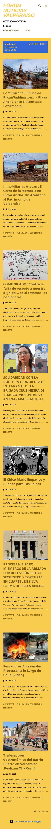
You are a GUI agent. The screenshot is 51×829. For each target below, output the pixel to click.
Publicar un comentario (30, 135)
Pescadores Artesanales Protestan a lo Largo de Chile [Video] (22, 670)
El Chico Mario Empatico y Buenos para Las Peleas (24, 481)
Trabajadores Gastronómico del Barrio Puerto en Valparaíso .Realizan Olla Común (23, 761)
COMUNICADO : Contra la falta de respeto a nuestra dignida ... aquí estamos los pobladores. (25, 290)
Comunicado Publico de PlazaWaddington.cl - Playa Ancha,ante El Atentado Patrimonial (25, 99)
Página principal (11, 30)
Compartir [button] (8, 135)
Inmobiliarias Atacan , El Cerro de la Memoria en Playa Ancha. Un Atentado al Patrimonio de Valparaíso (24, 195)
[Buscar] (39, 4)
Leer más (7, 139)
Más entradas (40, 811)
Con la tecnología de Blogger (25, 821)
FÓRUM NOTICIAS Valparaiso (19, 10)
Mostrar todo (37, 44)
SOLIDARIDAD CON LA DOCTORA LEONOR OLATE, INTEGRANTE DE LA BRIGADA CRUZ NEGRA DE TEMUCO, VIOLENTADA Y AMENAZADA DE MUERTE (24, 388)
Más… (28, 30)
